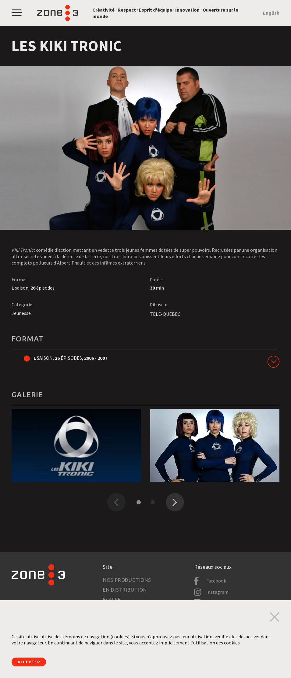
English (271, 13)
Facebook (216, 581)
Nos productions (127, 580)
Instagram (217, 592)
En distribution (125, 590)
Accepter (30, 661)
